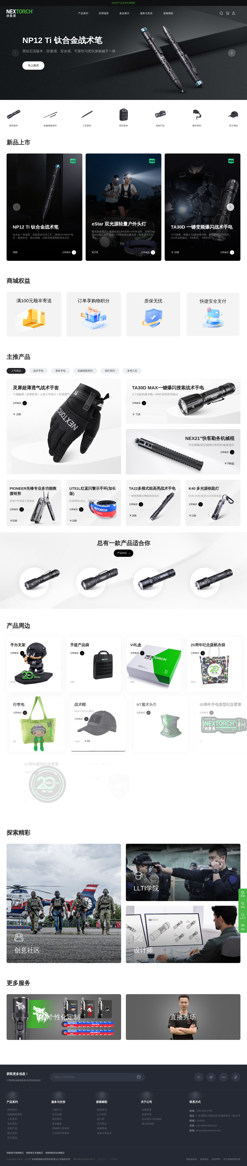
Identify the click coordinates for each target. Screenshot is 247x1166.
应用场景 (104, 13)
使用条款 (204, 1159)
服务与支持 (146, 13)
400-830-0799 (204, 1110)
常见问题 (57, 1114)
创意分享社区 (104, 1133)
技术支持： (103, 1159)
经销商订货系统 (60, 1128)
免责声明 (216, 1159)
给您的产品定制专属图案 (123, 3)
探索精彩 (168, 13)
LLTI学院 (102, 1114)
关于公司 (146, 1102)
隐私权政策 (191, 1159)
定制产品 (12, 1128)
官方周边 (12, 1137)
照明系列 (12, 1109)
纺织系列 (12, 1123)
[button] (231, 53)
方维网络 (113, 1159)
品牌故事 (147, 1109)
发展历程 (147, 1114)
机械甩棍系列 (14, 1114)
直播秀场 (102, 1128)
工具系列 (12, 1119)
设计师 (100, 1119)
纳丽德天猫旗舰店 (15, 1153)
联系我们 (57, 1119)
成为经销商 (148, 1123)
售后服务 (57, 1123)
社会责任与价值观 (151, 1119)
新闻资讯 (102, 1109)
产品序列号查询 (60, 1133)
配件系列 (12, 1133)
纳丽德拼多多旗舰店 (55, 1153)
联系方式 (195, 1102)
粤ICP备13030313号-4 (84, 1159)
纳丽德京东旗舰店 (34, 1153)
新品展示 (124, 13)
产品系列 (83, 13)
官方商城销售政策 (231, 1159)
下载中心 (57, 1109)
